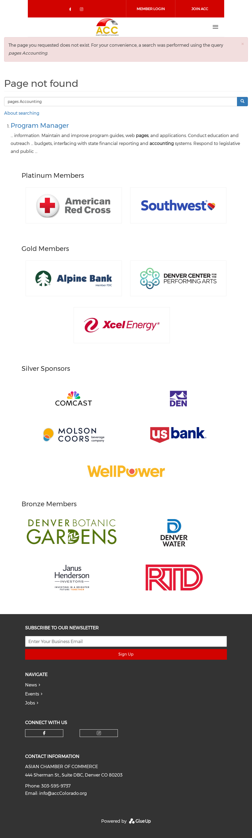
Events (32, 694)
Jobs (30, 703)
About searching (21, 113)
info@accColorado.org (63, 793)
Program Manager (40, 125)
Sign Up (125, 654)
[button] (242, 44)
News (31, 685)
